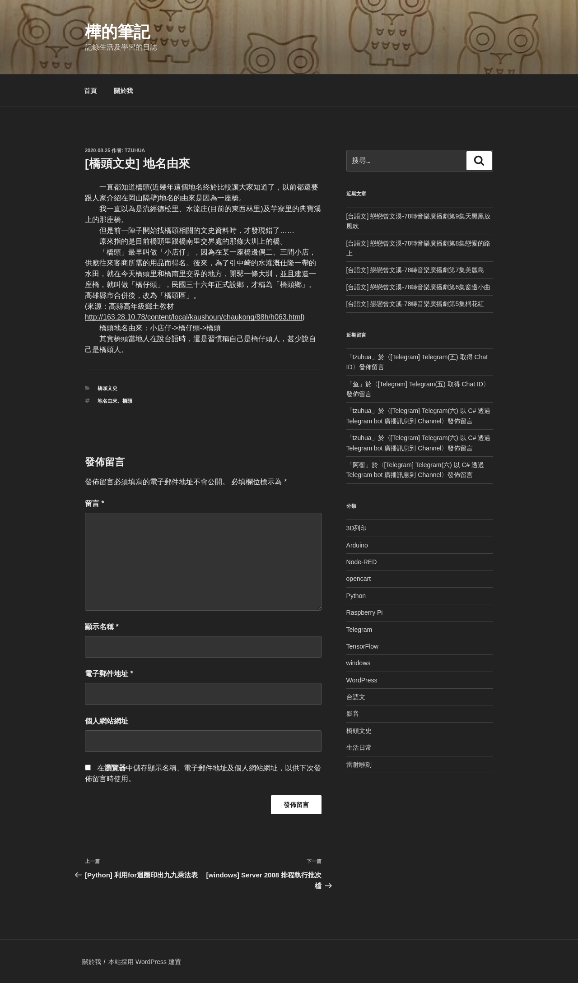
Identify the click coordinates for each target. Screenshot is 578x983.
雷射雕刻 (359, 764)
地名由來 (107, 400)
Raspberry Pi (364, 612)
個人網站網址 (106, 721)
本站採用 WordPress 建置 (144, 961)
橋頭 (127, 400)
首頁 (90, 90)
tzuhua (135, 150)
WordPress (362, 680)
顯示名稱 (102, 627)
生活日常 (359, 747)
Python (356, 595)
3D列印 (356, 528)
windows (358, 663)
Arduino (357, 545)
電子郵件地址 (109, 673)
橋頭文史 (107, 388)
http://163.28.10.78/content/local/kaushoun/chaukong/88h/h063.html (193, 317)
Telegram (359, 629)
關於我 (123, 90)
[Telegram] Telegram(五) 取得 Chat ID (430, 384)
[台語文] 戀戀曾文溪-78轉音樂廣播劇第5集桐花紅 (415, 303)
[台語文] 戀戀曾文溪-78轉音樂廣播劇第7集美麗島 (415, 270)
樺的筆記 (117, 32)
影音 (352, 713)
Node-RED (361, 562)
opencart (358, 578)
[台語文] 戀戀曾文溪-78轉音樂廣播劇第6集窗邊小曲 (418, 287)
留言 (94, 503)
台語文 (355, 696)
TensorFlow (362, 646)
